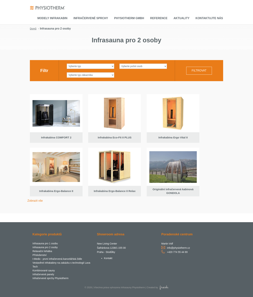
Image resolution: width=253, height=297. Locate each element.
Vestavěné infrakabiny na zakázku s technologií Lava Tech (61, 264)
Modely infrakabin (52, 18)
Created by (157, 287)
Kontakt (108, 258)
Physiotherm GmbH (129, 18)
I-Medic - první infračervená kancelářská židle (57, 258)
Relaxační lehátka (42, 251)
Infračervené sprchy (90, 18)
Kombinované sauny (44, 270)
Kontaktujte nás (209, 18)
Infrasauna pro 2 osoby (45, 247)
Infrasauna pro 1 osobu (45, 243)
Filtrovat (199, 70)
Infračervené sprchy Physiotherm (51, 278)
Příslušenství (40, 255)
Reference (159, 18)
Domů (33, 28)
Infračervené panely (43, 274)
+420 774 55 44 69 (177, 252)
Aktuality (182, 18)
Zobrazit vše (35, 200)
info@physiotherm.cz (178, 247)
